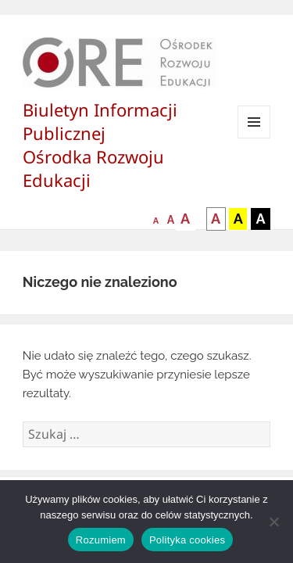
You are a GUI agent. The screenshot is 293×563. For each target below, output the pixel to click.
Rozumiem (101, 540)
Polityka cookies (187, 540)
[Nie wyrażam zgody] (273, 521)
